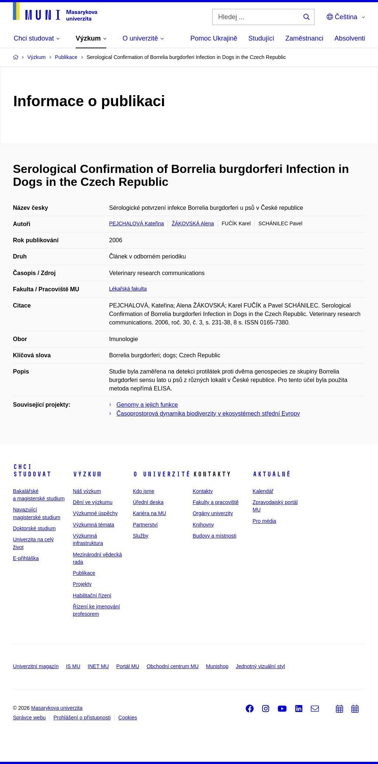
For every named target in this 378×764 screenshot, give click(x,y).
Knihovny (203, 525)
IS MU (73, 666)
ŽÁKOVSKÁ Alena (193, 223)
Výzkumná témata (93, 525)
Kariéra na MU (149, 513)
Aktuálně (271, 474)
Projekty (82, 584)
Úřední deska (148, 502)
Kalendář (262, 491)
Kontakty (203, 491)
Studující (261, 38)
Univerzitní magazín (36, 666)
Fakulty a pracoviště (216, 502)
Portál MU (127, 666)
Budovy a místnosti (214, 536)
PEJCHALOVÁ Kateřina (136, 223)
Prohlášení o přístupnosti (82, 717)
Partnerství (145, 525)
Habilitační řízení (92, 595)
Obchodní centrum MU (173, 666)
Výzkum (87, 474)
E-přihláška (26, 558)
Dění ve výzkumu (92, 502)
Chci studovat (32, 470)
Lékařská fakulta (128, 289)
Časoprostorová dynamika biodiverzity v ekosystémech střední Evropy (208, 413)
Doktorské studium (34, 528)
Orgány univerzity (213, 513)
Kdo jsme (143, 491)
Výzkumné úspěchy (95, 513)
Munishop (217, 666)
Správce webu (29, 717)
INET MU (98, 666)
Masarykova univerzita (56, 708)
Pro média (264, 521)
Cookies (127, 717)
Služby (140, 536)
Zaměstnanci (304, 38)
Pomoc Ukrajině (213, 38)
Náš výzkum (87, 491)
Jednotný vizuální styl (260, 666)
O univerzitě (161, 474)
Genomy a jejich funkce (147, 405)
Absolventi (349, 38)
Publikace (84, 573)
